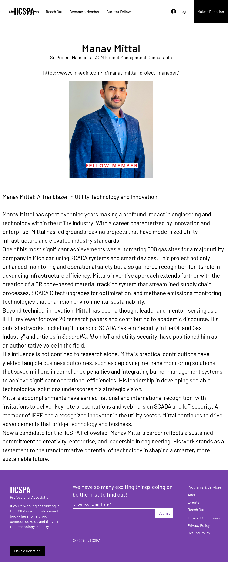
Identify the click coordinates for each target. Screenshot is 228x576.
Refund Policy (199, 533)
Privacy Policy (199, 525)
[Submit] (164, 513)
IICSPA (20, 489)
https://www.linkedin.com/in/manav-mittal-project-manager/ (111, 72)
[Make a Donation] (211, 11)
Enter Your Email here (91, 504)
